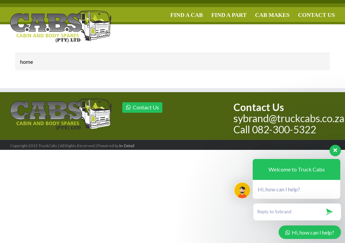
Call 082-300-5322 (274, 129)
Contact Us (142, 107)
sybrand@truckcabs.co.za (288, 118)
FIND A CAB (186, 15)
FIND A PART (229, 15)
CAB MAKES (272, 15)
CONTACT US (316, 15)
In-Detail (126, 145)
